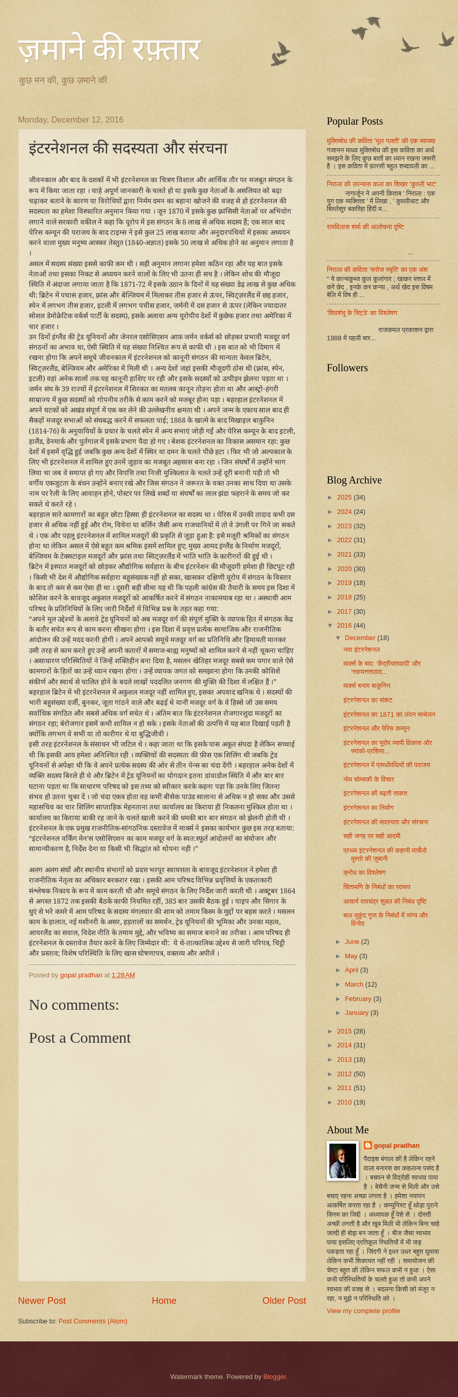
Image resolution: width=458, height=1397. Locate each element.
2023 (345, 526)
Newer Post (42, 1301)
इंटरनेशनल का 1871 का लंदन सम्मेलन (389, 714)
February (359, 999)
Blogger (274, 1377)
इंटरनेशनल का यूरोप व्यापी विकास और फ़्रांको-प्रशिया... (387, 746)
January (357, 1012)
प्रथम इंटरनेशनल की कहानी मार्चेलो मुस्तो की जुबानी (385, 854)
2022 (345, 540)
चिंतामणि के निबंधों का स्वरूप (376, 887)
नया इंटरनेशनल (361, 649)
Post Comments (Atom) (93, 1321)
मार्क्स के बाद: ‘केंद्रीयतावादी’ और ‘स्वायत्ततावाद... (381, 667)
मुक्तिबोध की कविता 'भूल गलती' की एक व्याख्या (381, 141)
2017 (345, 611)
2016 (345, 625)
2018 (345, 597)
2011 (345, 1088)
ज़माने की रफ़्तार (109, 49)
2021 (345, 554)
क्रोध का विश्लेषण (364, 872)
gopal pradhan (397, 1145)
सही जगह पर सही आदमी (371, 836)
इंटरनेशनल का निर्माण (368, 808)
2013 (345, 1059)
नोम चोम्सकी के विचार (368, 779)
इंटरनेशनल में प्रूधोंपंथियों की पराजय (386, 765)
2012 (345, 1074)
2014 (345, 1045)
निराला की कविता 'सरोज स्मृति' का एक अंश (377, 269)
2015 (345, 1031)
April (352, 970)
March (355, 984)
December (361, 638)
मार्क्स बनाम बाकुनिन (366, 685)
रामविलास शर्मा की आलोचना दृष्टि (365, 227)
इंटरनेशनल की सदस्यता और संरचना (385, 822)
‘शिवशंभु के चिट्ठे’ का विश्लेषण (362, 313)
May (352, 956)
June (353, 941)
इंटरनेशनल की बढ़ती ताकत (375, 793)
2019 (345, 583)
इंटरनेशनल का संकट (368, 700)
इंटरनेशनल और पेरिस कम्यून (376, 728)
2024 (345, 511)
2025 (345, 497)
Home (164, 1301)
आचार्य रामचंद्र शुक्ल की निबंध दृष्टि (385, 901)
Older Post (284, 1301)
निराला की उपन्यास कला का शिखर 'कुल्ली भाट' (382, 184)
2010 (345, 1102)
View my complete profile (363, 1311)
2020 (345, 569)
